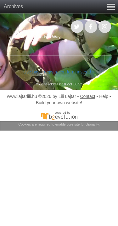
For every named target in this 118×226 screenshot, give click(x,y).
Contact (87, 96)
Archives (13, 6)
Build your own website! (59, 102)
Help (103, 96)
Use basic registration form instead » (59, 71)
